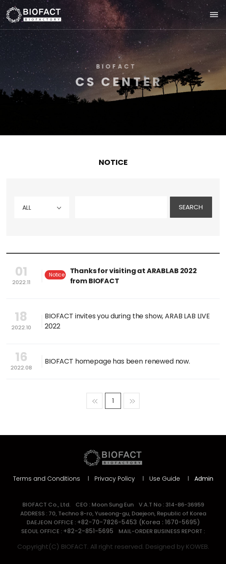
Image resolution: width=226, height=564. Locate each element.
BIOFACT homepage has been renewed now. (117, 361)
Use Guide (164, 478)
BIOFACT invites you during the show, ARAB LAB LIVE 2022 (127, 321)
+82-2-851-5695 (88, 531)
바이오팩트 (33, 15)
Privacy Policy (114, 478)
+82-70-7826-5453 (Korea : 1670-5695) (138, 522)
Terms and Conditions (46, 478)
